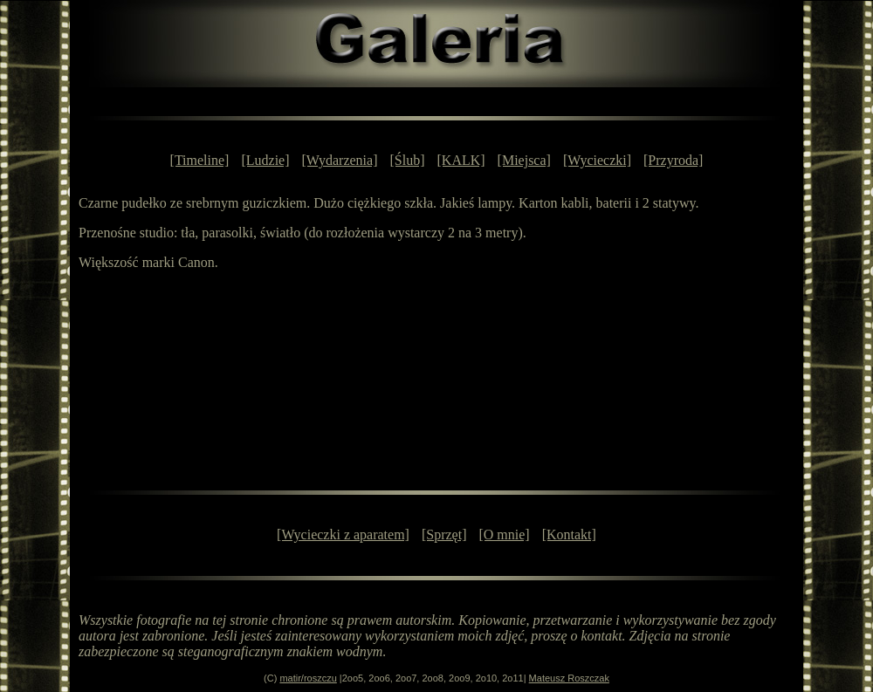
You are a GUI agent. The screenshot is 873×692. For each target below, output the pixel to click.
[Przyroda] (673, 160)
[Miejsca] (524, 160)
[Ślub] (407, 160)
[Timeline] (200, 160)
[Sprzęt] (444, 534)
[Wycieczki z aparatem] (343, 534)
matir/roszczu (307, 678)
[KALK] (461, 160)
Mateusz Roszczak (569, 678)
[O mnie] (503, 534)
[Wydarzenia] (340, 160)
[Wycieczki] (597, 160)
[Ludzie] (265, 160)
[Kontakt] (569, 534)
